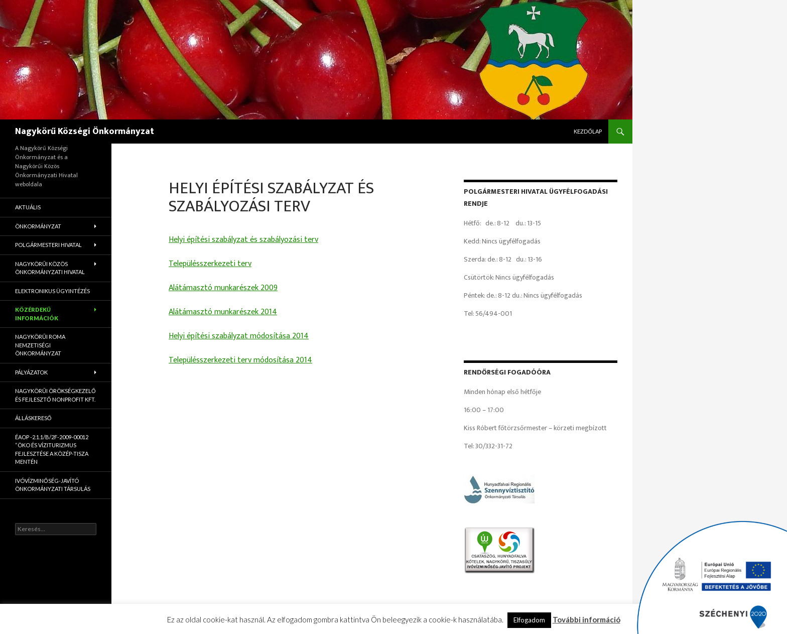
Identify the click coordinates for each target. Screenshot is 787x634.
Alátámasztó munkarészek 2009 (223, 288)
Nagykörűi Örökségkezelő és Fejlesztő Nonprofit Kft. (55, 395)
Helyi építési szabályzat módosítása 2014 (239, 336)
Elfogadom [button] (529, 620)
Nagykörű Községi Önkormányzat (84, 131)
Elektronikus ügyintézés (52, 291)
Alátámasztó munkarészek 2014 (223, 312)
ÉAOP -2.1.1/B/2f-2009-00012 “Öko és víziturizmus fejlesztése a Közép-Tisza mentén (51, 449)
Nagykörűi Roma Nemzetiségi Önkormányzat (40, 344)
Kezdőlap (588, 131)
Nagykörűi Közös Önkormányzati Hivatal (50, 268)
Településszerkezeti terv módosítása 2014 (240, 360)
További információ (586, 619)
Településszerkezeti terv (210, 264)
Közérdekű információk (36, 313)
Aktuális (28, 207)
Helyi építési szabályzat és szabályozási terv (243, 239)
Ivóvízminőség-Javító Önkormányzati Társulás (52, 484)
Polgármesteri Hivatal (48, 244)
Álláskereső (33, 418)
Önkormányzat (38, 226)
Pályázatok (31, 372)
